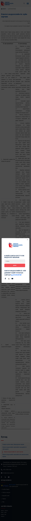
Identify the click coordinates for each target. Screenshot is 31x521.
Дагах (14, 265)
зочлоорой (16, 275)
